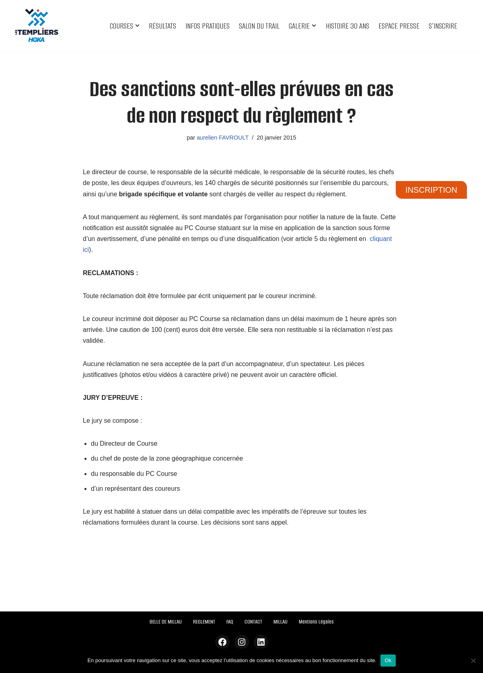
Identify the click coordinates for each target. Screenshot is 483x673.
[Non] (473, 661)
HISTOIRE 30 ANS (347, 26)
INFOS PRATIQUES (207, 26)
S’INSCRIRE (443, 26)
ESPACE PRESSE (398, 26)
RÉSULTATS (162, 26)
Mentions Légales (316, 622)
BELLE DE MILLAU (166, 622)
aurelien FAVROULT (223, 137)
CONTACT (253, 622)
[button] (137, 25)
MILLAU (280, 622)
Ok (387, 660)
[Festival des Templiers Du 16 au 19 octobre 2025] (36, 25)
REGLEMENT (204, 622)
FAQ (229, 622)
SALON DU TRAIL (259, 26)
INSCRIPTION (431, 189)
